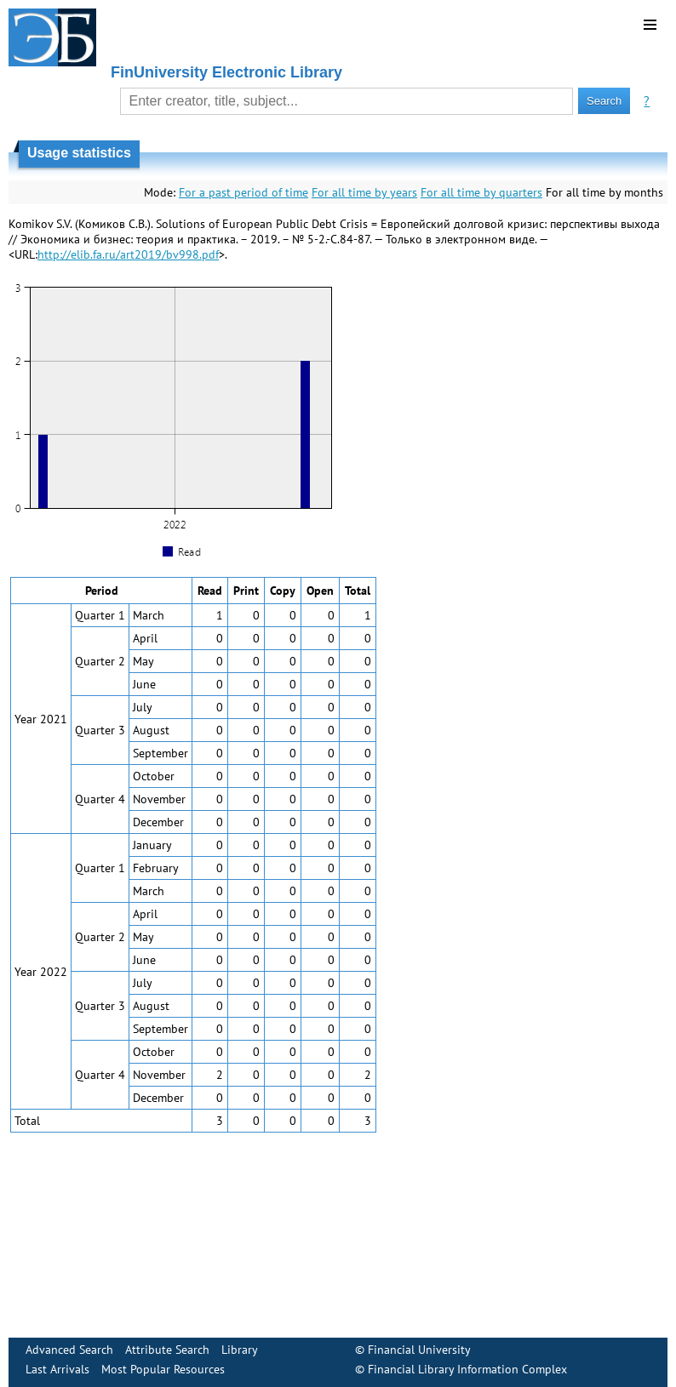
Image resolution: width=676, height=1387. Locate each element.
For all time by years (364, 192)
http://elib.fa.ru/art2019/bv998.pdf (128, 254)
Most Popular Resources (163, 1369)
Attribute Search (167, 1349)
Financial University (419, 1349)
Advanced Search (69, 1349)
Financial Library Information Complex (467, 1369)
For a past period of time (243, 192)
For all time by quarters (481, 192)
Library (239, 1349)
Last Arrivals (57, 1369)
